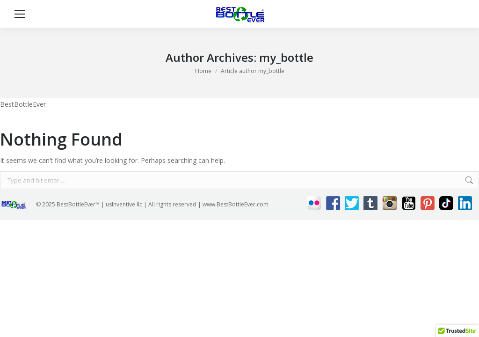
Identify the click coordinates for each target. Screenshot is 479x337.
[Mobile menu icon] (19, 14)
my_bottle (286, 57)
